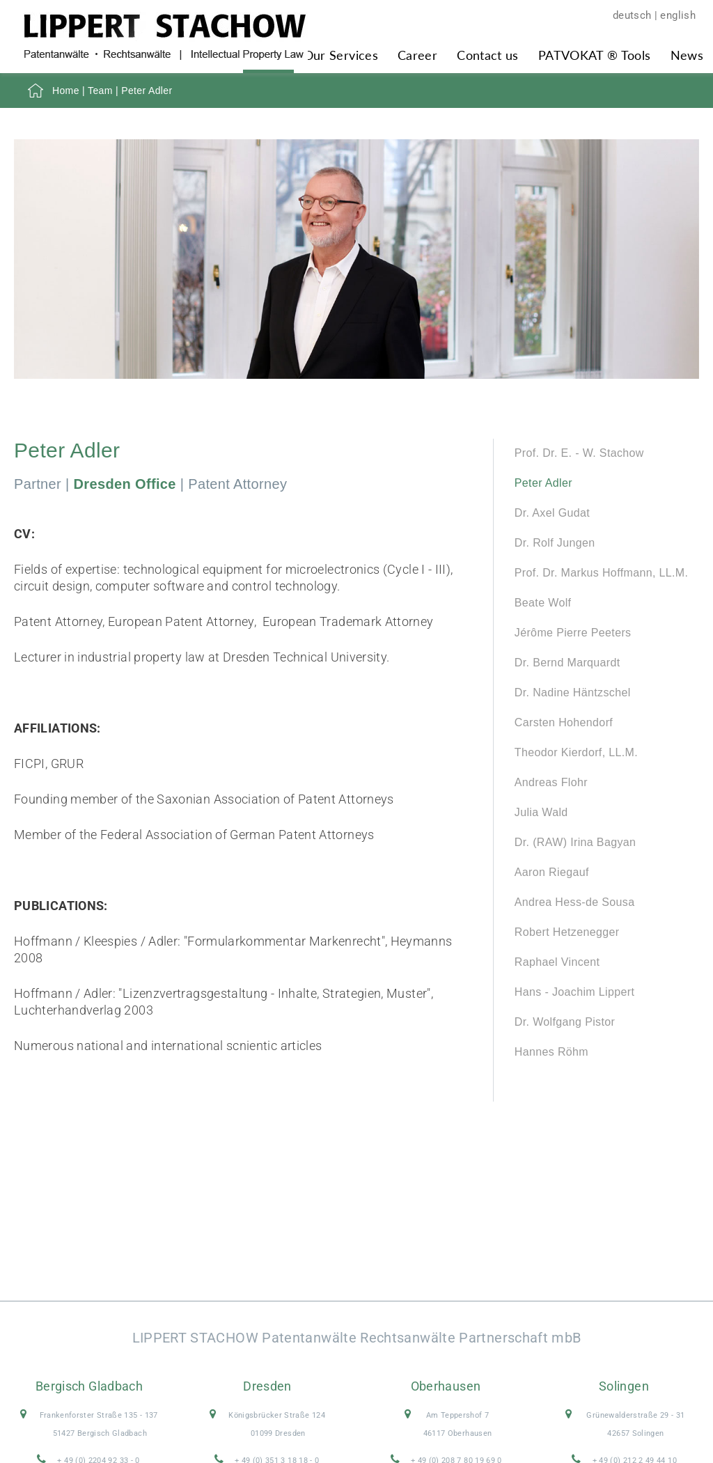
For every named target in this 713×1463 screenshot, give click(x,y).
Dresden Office (125, 484)
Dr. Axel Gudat (552, 513)
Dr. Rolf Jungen (555, 543)
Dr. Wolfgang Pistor (565, 1022)
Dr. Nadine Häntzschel (573, 692)
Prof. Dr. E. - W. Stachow (579, 453)
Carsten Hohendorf (564, 722)
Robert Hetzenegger (567, 932)
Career (417, 55)
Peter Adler (543, 483)
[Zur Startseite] (164, 55)
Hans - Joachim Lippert (574, 992)
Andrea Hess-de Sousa (575, 902)
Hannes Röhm (551, 1052)
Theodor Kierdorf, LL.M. (576, 752)
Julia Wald (541, 812)
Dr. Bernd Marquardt (567, 662)
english (678, 15)
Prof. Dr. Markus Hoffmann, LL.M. (602, 573)
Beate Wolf (543, 603)
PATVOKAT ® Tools (594, 55)
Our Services (341, 55)
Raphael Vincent (557, 962)
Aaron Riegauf (552, 872)
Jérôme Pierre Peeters (573, 633)
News (687, 55)
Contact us (488, 55)
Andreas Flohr (551, 782)
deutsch (632, 15)
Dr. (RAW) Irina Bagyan (575, 842)
